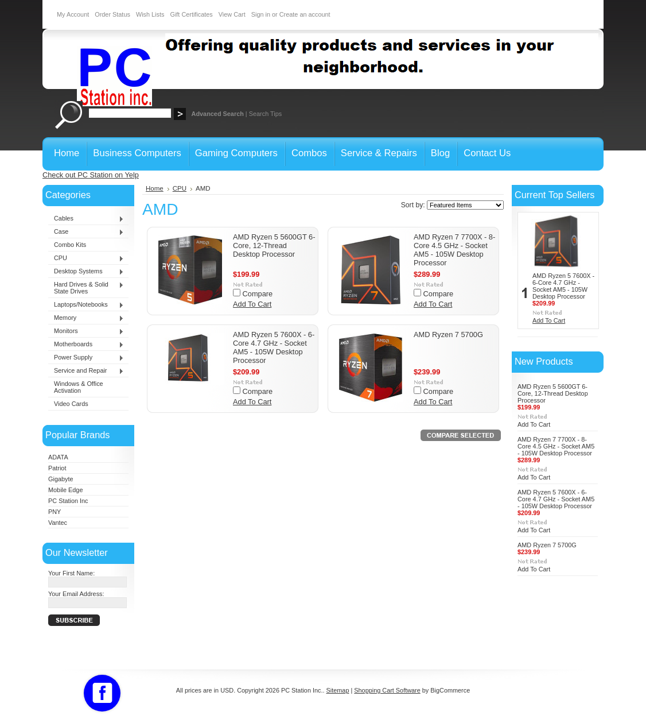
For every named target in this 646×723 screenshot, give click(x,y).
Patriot (57, 468)
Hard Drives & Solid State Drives (86, 288)
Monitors (86, 331)
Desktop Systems (86, 272)
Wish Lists (150, 14)
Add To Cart (252, 304)
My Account (73, 14)
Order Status (112, 14)
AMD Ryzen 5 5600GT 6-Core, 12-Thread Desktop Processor (274, 245)
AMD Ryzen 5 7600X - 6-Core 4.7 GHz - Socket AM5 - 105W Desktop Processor (273, 347)
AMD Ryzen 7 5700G (448, 334)
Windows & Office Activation (78, 387)
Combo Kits (70, 244)
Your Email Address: (76, 593)
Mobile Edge (65, 489)
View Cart (232, 14)
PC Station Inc (68, 500)
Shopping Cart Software (387, 690)
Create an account (304, 14)
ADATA (58, 457)
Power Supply (86, 358)
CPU (86, 258)
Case (86, 232)
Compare (258, 293)
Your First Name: (71, 573)
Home (155, 188)
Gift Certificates (191, 14)
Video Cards (71, 403)
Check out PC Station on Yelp (90, 175)
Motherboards (86, 345)
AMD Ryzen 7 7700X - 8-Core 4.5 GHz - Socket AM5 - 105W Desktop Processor (454, 250)
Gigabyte (60, 478)
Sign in (260, 14)
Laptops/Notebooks (86, 305)
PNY (54, 511)
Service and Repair (86, 371)
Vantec (57, 522)
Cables (86, 219)
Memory (86, 318)
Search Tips (265, 113)
